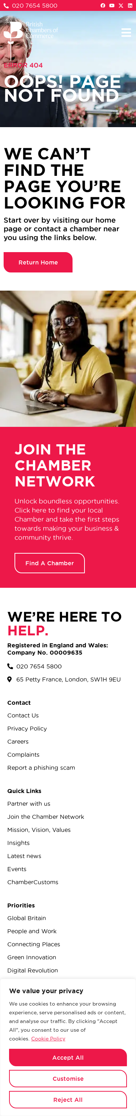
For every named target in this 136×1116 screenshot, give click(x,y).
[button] (126, 32)
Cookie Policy (48, 1039)
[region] (68, 1047)
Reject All (68, 1099)
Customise (68, 1078)
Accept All (68, 1057)
